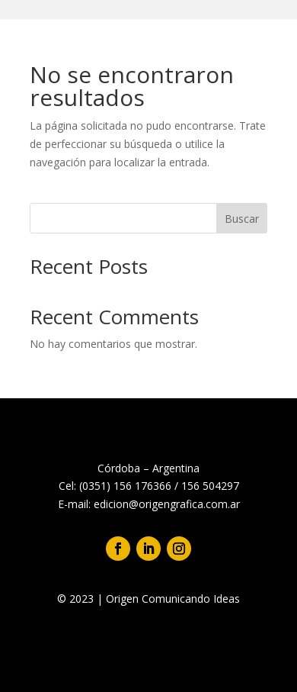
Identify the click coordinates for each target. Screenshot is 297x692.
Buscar (242, 218)
